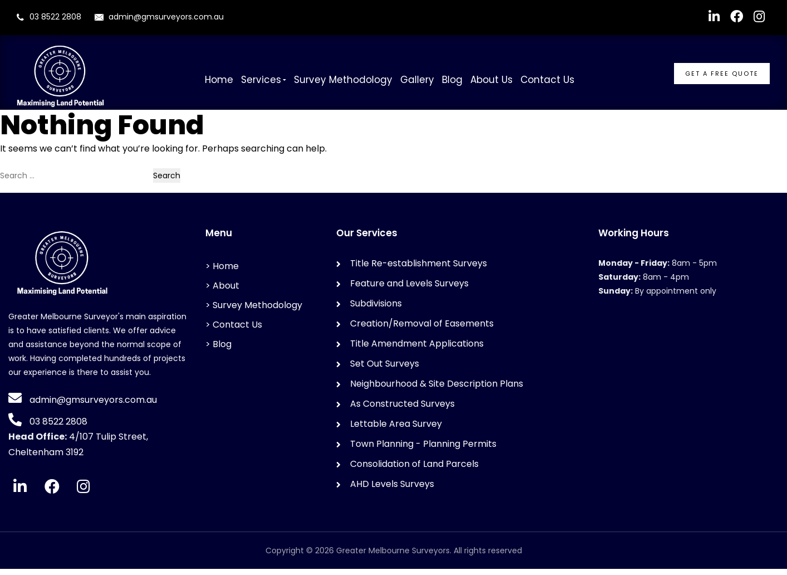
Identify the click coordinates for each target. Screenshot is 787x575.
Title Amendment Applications (417, 349)
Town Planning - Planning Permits (423, 450)
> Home (222, 272)
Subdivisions (376, 309)
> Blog (218, 350)
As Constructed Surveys (402, 409)
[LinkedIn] (20, 492)
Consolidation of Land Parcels (414, 470)
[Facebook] (51, 492)
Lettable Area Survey (396, 429)
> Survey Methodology (253, 311)
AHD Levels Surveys (392, 490)
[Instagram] (83, 492)
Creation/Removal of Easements (422, 329)
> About (222, 291)
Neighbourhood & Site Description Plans (436, 389)
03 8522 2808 (55, 16)
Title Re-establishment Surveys (418, 269)
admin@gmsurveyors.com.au (159, 17)
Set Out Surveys (384, 369)
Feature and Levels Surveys (409, 289)
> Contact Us (233, 330)
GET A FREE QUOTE (722, 73)
